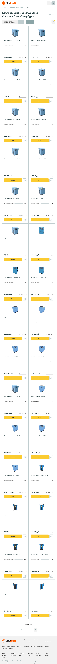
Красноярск (39, 655)
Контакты (11, 648)
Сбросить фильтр (42, 22)
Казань (37, 653)
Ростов (46, 653)
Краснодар (30, 653)
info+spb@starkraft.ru (49, 639)
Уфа (20, 655)
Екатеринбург (13, 653)
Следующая (35, 630)
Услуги (18, 646)
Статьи (3, 646)
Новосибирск (13, 655)
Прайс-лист (40, 646)
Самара (3, 653)
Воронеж (4, 655)
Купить (13, 61)
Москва (3, 657)
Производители (11, 646)
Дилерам (33, 646)
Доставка (4, 648)
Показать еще (28, 624)
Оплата (47, 646)
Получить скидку (22, 57)
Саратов (29, 655)
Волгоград (47, 655)
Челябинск (21, 653)
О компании (26, 646)
